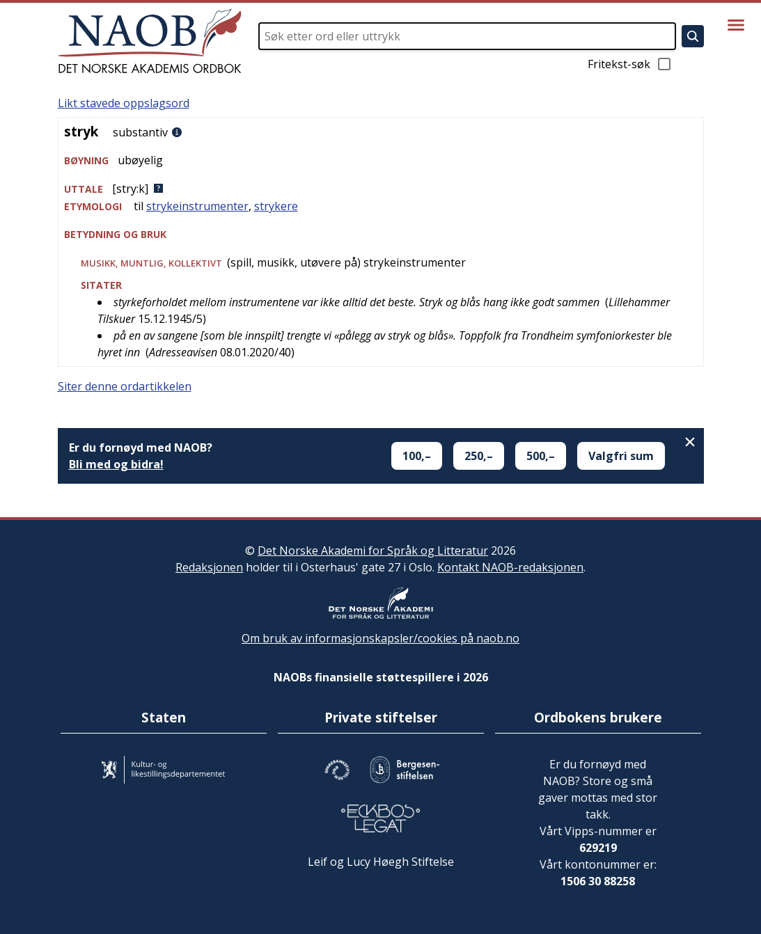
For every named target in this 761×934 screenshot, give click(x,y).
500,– (540, 456)
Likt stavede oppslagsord (123, 103)
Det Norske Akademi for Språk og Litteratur (373, 550)
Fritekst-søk (630, 64)
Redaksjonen (209, 567)
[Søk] (693, 36)
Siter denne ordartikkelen (124, 386)
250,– (478, 456)
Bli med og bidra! (116, 464)
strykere (276, 206)
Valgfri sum (621, 456)
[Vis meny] (735, 25)
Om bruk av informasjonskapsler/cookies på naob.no (380, 638)
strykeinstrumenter (197, 206)
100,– (416, 456)
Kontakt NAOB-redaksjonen (510, 567)
